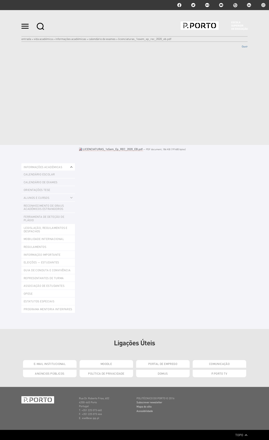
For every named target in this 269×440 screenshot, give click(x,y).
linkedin (249, 5)
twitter (193, 5)
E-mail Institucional (50, 364)
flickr (207, 5)
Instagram (263, 5)
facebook (179, 5)
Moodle (106, 364)
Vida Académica (43, 39)
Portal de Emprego (162, 364)
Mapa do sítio (144, 406)
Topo (241, 435)
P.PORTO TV (219, 373)
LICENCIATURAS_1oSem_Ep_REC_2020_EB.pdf (111, 149)
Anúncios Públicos (49, 373)
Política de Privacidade (106, 373)
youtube (221, 5)
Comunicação (219, 364)
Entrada (26, 39)
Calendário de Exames (102, 39)
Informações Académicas (70, 39)
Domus (163, 373)
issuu (235, 5)
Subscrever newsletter (149, 402)
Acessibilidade (145, 411)
